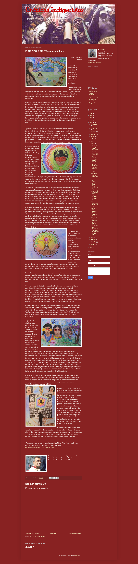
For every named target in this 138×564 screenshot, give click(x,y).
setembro (94, 134)
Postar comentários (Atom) (37, 536)
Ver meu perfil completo (94, 62)
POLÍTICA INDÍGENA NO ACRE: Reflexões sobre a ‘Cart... (94, 168)
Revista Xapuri (93, 91)
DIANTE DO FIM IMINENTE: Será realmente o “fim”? (94, 212)
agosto (93, 136)
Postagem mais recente (32, 533)
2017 (91, 122)
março (93, 239)
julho (92, 139)
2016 (91, 247)
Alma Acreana (93, 105)
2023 (91, 113)
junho (93, 141)
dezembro (94, 124)
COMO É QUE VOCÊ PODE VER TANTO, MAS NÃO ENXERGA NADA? (95, 158)
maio (92, 143)
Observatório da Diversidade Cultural (93, 99)
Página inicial (54, 533)
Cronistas (102, 49)
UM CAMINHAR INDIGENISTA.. (94, 204)
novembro (94, 128)
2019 (91, 117)
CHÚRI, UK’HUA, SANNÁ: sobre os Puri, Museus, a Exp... (94, 184)
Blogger (77, 555)
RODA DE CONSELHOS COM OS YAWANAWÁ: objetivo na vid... (95, 231)
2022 (91, 115)
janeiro (93, 244)
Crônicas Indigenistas (54, 10)
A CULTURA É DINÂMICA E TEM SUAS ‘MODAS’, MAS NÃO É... (94, 195)
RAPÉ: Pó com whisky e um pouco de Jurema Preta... (94, 148)
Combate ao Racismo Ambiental (92, 95)
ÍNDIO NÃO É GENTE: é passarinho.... (95, 176)
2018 (91, 120)
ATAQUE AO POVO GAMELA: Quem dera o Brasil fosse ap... (94, 221)
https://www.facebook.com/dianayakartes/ (40, 447)
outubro (93, 132)
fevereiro (93, 242)
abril (92, 237)
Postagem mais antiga (75, 533)
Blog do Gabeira (93, 103)
